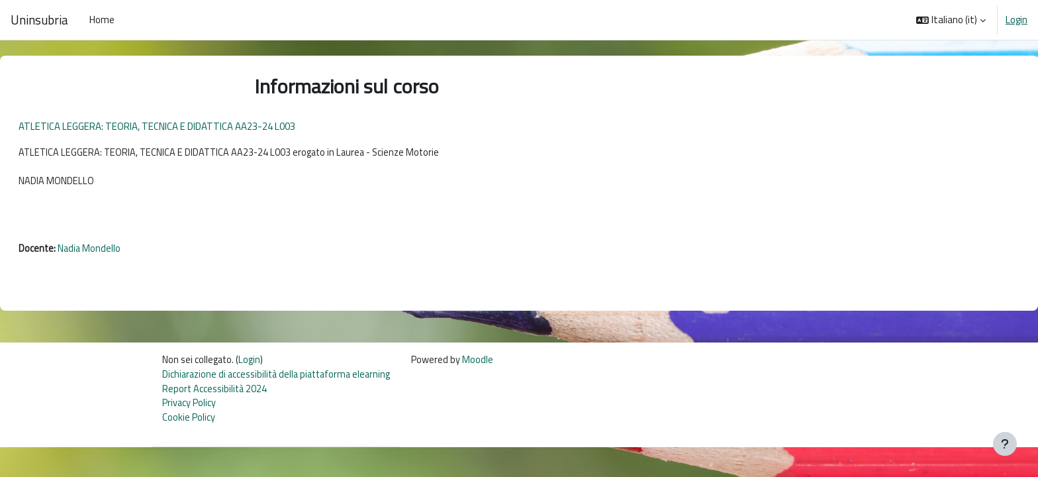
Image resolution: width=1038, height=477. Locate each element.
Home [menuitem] (102, 19)
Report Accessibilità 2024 (216, 394)
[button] (951, 20)
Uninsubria (39, 20)
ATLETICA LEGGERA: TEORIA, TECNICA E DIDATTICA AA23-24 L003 (188, 126)
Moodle (487, 364)
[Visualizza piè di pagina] (1005, 444)
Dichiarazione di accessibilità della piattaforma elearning (281, 380)
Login (1016, 20)
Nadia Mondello (122, 252)
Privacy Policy (189, 409)
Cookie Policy (188, 424)
